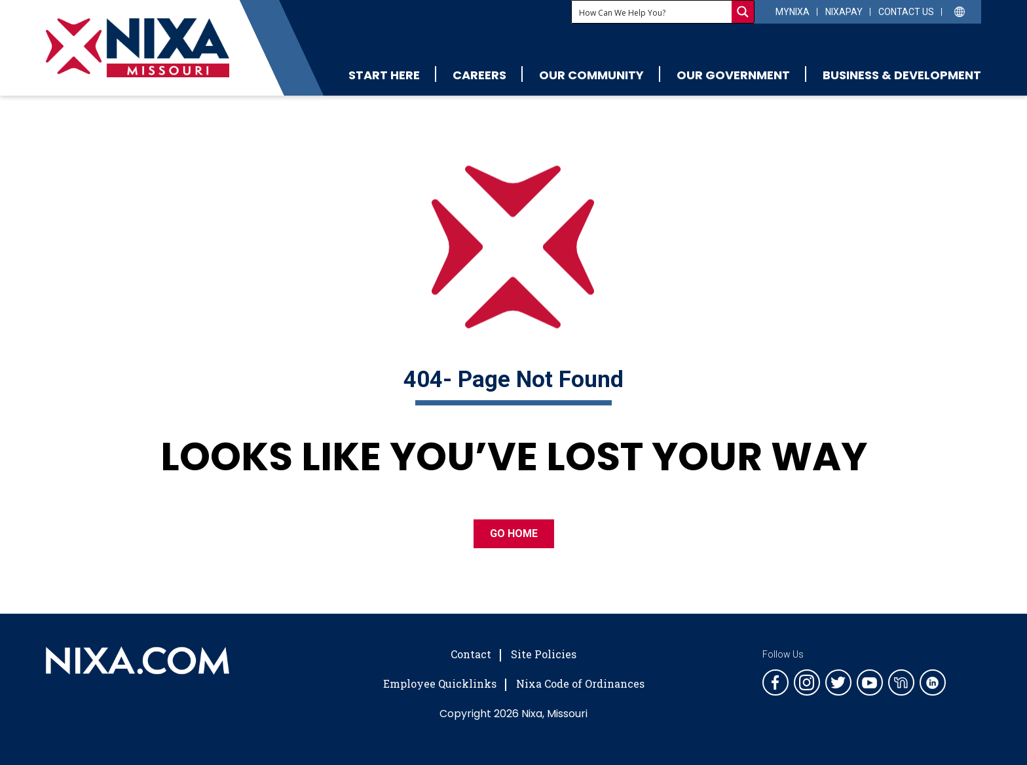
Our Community (591, 75)
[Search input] (652, 12)
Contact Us (906, 12)
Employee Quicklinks (439, 683)
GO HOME (514, 533)
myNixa (792, 12)
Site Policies (543, 654)
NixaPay (844, 12)
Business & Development (902, 75)
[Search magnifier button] (743, 12)
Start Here (384, 75)
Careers (479, 75)
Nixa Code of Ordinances (580, 683)
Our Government (733, 75)
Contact (471, 654)
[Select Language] (960, 11)
